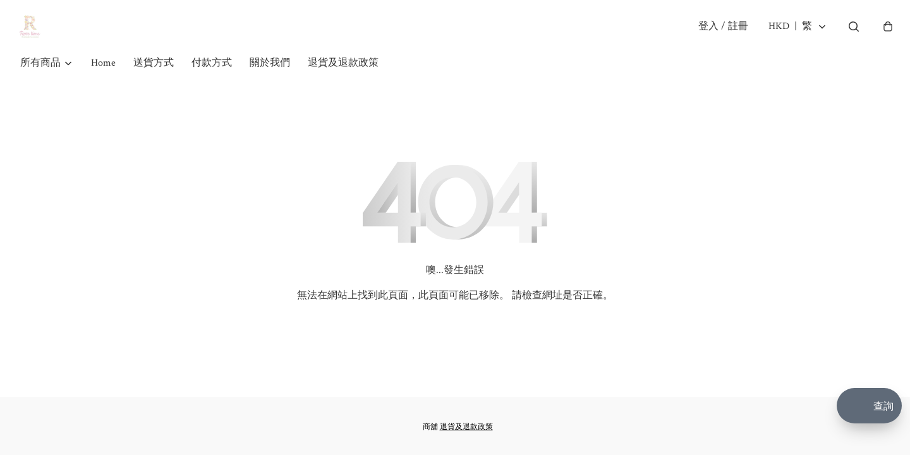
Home (103, 80)
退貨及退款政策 (343, 80)
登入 (718, 35)
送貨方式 (153, 80)
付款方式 (211, 80)
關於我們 (270, 80)
